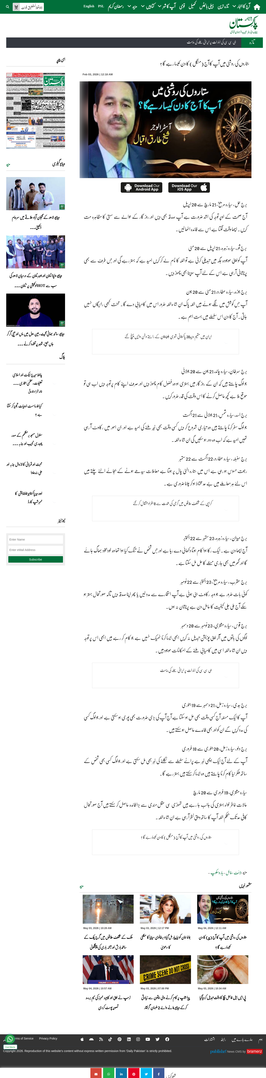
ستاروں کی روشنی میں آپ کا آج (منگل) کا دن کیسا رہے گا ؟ (174, 837)
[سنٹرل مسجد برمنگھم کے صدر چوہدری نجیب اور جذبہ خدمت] (54, 442)
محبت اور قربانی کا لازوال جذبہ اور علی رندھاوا (24, 468)
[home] (257, 7)
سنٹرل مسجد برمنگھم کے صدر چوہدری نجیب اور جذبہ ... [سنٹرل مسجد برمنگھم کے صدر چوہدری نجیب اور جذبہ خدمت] (26, 439)
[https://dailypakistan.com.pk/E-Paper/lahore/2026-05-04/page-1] (35, 111)
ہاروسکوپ (217, 872)
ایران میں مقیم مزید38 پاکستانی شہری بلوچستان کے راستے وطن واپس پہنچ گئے (166, 337)
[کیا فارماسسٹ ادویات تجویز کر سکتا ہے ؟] (54, 413)
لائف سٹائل (233, 872)
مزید (82, 886)
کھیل (192, 6)
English (89, 6)
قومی (182, 6)
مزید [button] (132, 6)
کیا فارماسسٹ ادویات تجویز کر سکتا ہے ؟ (24, 410)
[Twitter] (155, 1039)
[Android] (88, 1039)
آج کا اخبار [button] (241, 6)
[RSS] (97, 1039)
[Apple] (78, 1039)
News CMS (235, 1051)
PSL (101, 6)
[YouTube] (145, 1039)
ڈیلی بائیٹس (206, 6)
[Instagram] (135, 1039)
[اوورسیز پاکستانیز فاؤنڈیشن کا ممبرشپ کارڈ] (54, 500)
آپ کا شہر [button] (166, 6)
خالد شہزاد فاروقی (35, 391)
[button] (8, 6)
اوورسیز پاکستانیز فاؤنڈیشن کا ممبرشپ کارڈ (28, 497)
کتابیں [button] (147, 6)
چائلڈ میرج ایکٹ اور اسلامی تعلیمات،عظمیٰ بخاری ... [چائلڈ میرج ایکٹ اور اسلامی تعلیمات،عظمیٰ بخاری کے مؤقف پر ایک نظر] (27, 379)
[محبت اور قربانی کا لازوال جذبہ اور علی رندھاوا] (54, 471)
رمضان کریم (116, 6)
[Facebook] (165, 1039)
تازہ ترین (223, 6)
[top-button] (4, 1040)
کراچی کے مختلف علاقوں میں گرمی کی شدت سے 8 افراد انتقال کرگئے (171, 504)
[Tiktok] (107, 1039)
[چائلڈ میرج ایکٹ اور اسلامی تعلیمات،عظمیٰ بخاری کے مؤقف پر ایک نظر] (54, 382)
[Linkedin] (126, 1039)
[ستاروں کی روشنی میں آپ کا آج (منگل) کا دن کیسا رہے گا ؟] (158, 1073)
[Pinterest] (116, 1039)
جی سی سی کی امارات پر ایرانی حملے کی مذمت (211, 41)
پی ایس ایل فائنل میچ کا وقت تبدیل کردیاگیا (223, 997)
